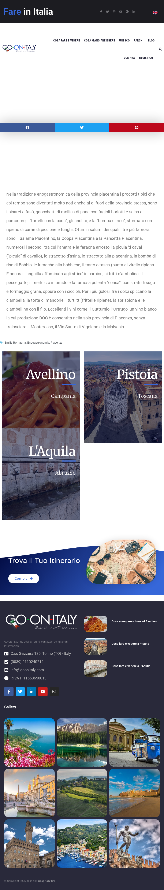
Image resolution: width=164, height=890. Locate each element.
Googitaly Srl (46, 880)
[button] (27, 127)
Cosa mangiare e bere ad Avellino (134, 621)
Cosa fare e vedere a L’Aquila (131, 666)
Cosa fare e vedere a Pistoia (130, 643)
